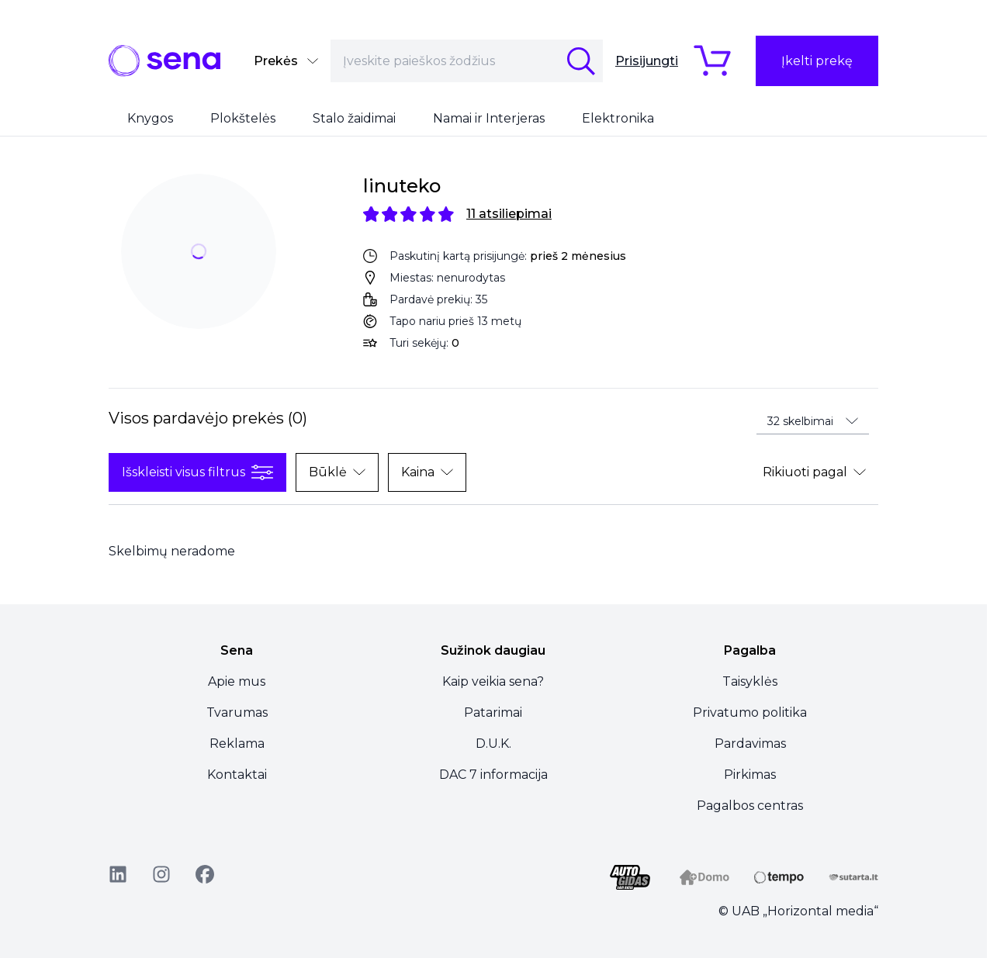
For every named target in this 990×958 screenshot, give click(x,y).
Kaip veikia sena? (493, 681)
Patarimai (493, 712)
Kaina (427, 472)
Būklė (337, 472)
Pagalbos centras (750, 805)
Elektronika (618, 118)
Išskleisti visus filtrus (197, 472)
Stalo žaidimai (354, 118)
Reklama (237, 743)
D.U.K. (493, 743)
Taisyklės (749, 681)
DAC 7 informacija (493, 774)
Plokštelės (242, 118)
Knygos (150, 118)
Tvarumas (237, 712)
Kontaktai (237, 774)
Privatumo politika (750, 712)
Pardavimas (750, 743)
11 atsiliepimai (509, 213)
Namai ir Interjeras (489, 118)
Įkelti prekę (817, 61)
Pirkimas (750, 774)
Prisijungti (646, 61)
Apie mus (236, 681)
